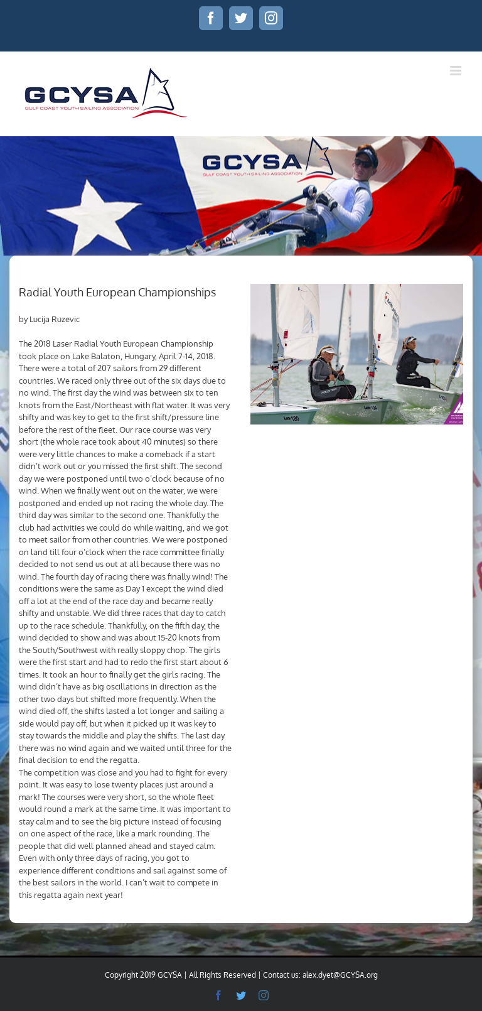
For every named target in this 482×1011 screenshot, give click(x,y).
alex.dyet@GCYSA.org (340, 975)
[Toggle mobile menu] (456, 70)
